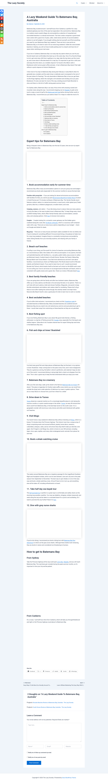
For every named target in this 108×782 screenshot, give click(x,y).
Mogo (73, 420)
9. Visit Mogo (46, 122)
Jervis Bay (60, 562)
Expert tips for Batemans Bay (49, 105)
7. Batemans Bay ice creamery (50, 118)
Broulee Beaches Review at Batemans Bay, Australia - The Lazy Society (54, 703)
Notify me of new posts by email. (37, 757)
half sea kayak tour (35, 493)
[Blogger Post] (1, 28)
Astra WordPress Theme (69, 777)
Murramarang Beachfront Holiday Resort (65, 198)
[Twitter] (1, 14)
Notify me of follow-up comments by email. (40, 752)
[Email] (1, 32)
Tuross (29, 401)
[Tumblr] (1, 21)
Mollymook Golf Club (54, 92)
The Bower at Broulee (52, 223)
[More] (1, 42)
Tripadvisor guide (70, 301)
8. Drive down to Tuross (48, 120)
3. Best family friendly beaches (50, 110)
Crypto (84, 3)
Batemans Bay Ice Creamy (70, 385)
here (48, 216)
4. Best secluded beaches (49, 112)
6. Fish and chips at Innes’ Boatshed (52, 116)
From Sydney (46, 131)
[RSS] (1, 39)
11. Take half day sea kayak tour (51, 125)
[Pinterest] (1, 18)
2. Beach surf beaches (48, 108)
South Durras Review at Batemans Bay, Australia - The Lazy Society (53, 707)
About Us (101, 3)
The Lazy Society (16, 3)
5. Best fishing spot (47, 114)
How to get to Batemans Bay (49, 129)
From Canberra (46, 133)
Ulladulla (67, 90)
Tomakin (56, 320)
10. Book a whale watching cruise (51, 124)
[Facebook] (1, 11)
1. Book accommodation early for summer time (54, 107)
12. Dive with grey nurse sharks (50, 127)
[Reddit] (1, 25)
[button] (77, 3)
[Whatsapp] (1, 35)
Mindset (91, 3)
